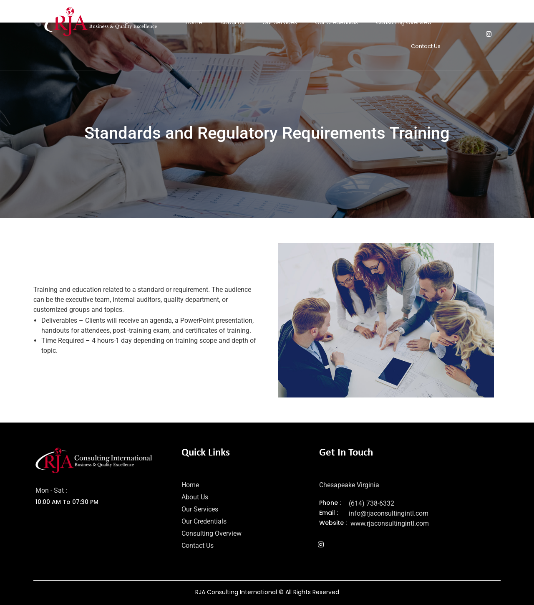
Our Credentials (336, 22)
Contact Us (426, 46)
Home (194, 22)
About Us (232, 22)
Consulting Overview (404, 22)
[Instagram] (488, 34)
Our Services (279, 22)
